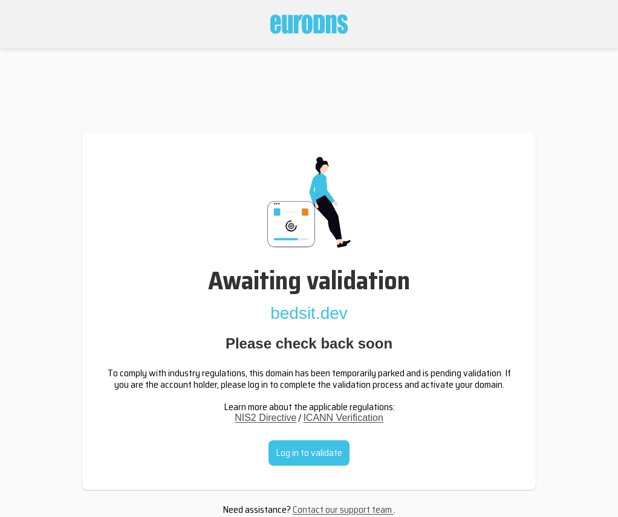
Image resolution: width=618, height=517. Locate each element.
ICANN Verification (343, 418)
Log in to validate (309, 452)
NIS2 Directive (265, 418)
